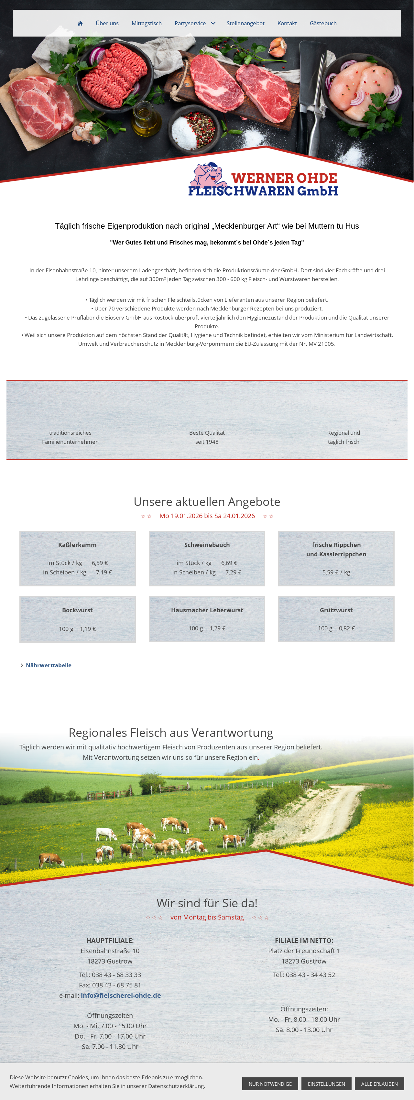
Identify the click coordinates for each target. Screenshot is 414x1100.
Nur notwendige (270, 1084)
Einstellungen (326, 1084)
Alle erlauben (379, 1084)
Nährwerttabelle (48, 665)
